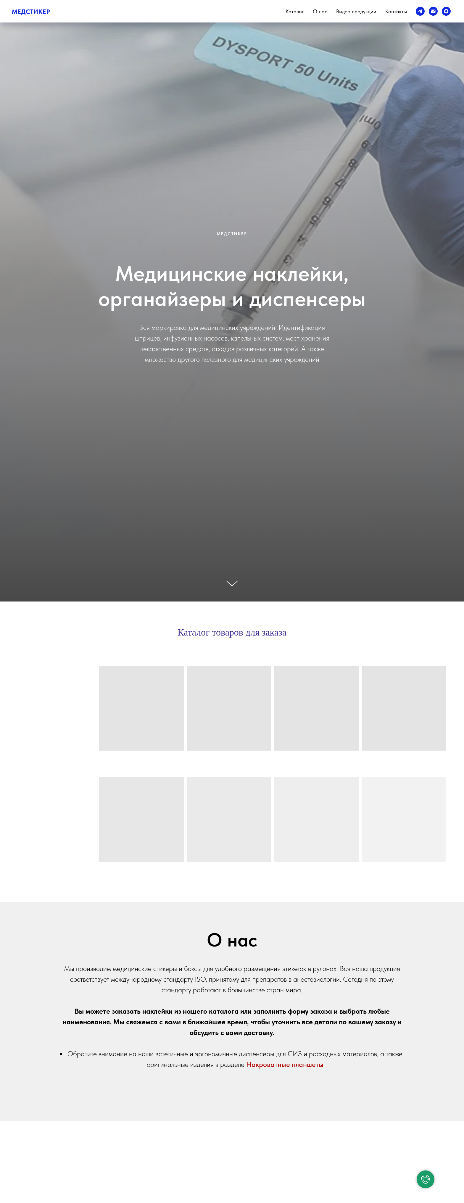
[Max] (446, 11)
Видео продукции (356, 11)
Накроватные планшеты (284, 1064)
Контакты (396, 11)
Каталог (295, 11)
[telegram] (420, 11)
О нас (320, 11)
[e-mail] (433, 11)
